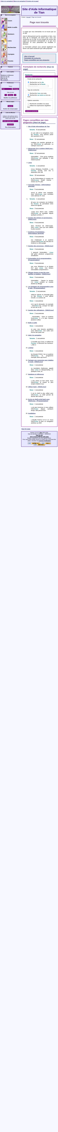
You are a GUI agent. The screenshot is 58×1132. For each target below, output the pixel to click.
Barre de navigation (19, 1)
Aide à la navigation (7, 1)
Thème (10, 86)
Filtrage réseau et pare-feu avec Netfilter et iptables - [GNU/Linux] (39, 273)
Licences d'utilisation (45, 441)
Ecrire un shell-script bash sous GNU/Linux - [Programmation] (39, 400)
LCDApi (30, 348)
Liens (30, 162)
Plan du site (4, 78)
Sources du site (5, 76)
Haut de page (25, 429)
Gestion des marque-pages (10, 108)
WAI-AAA (39, 444)
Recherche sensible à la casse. (39, 104)
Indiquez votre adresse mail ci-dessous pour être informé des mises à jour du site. (10, 117)
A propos (11, 54)
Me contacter (4, 79)
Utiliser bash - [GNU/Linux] (37, 387)
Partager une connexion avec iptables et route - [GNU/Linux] (40, 361)
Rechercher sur (35, 84)
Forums (10, 61)
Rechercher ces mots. (38, 93)
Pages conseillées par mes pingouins (36, 60)
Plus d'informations (10, 127)
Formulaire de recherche (32, 58)
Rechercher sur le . (37, 82)
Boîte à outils (32, 323)
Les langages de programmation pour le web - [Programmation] (40, 287)
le (42, 84)
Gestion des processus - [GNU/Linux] (40, 246)
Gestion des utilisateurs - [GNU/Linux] (41, 310)
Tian (40, 432)
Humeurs (11, 34)
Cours (10, 20)
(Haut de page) (39, 122)
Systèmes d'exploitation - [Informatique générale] (36, 232)
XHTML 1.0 (33, 443)
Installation (32, 413)
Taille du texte (10, 92)
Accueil (28, 17)
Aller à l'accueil (29, 56)
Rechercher (12, 47)
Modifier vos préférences (10, 97)
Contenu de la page (32, 1)
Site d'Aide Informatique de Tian (39, 11)
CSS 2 (46, 443)
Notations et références (36, 374)
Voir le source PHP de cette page (39, 436)
